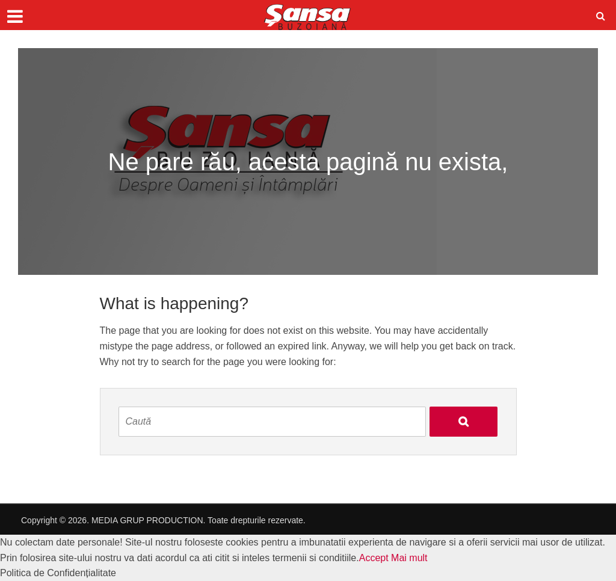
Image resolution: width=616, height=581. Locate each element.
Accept (374, 558)
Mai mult (409, 558)
